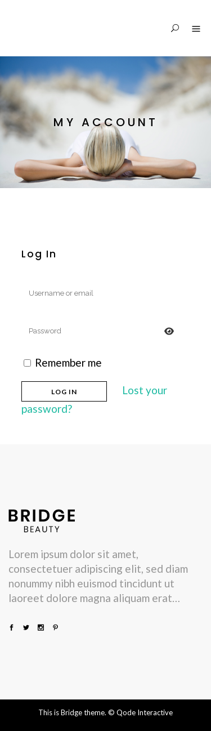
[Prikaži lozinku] (169, 331)
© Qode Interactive (140, 712)
